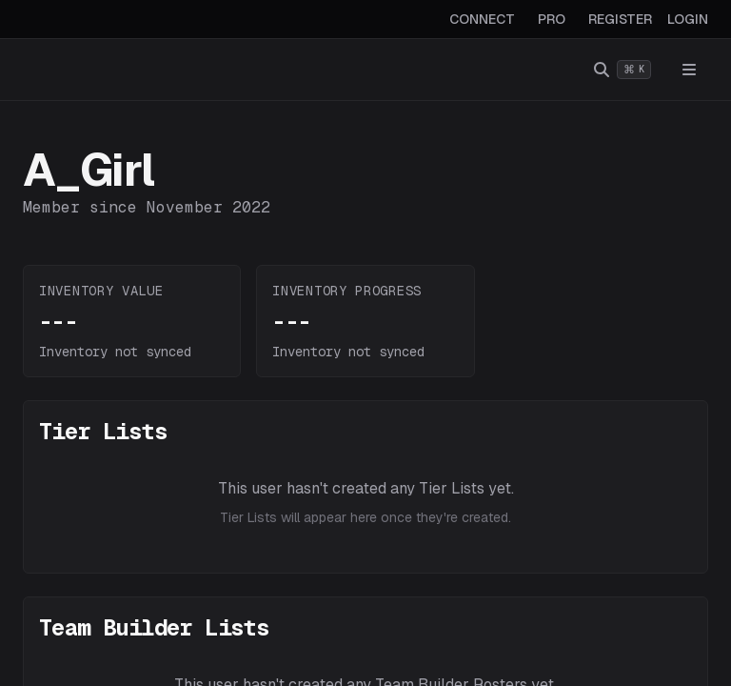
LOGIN (687, 19)
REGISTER (620, 19)
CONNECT (482, 19)
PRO (551, 19)
